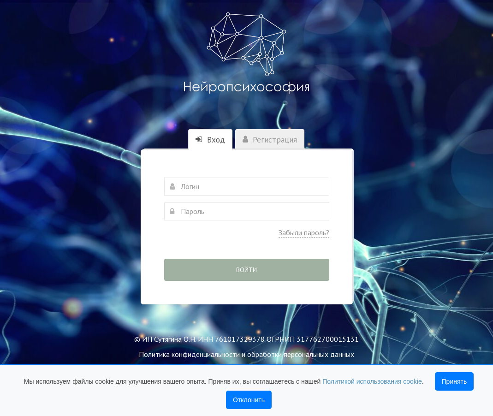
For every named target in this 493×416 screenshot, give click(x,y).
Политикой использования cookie (372, 381)
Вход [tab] (210, 140)
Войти (246, 270)
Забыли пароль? (304, 232)
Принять (454, 381)
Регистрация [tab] (270, 140)
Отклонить (249, 400)
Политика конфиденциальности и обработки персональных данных (246, 354)
